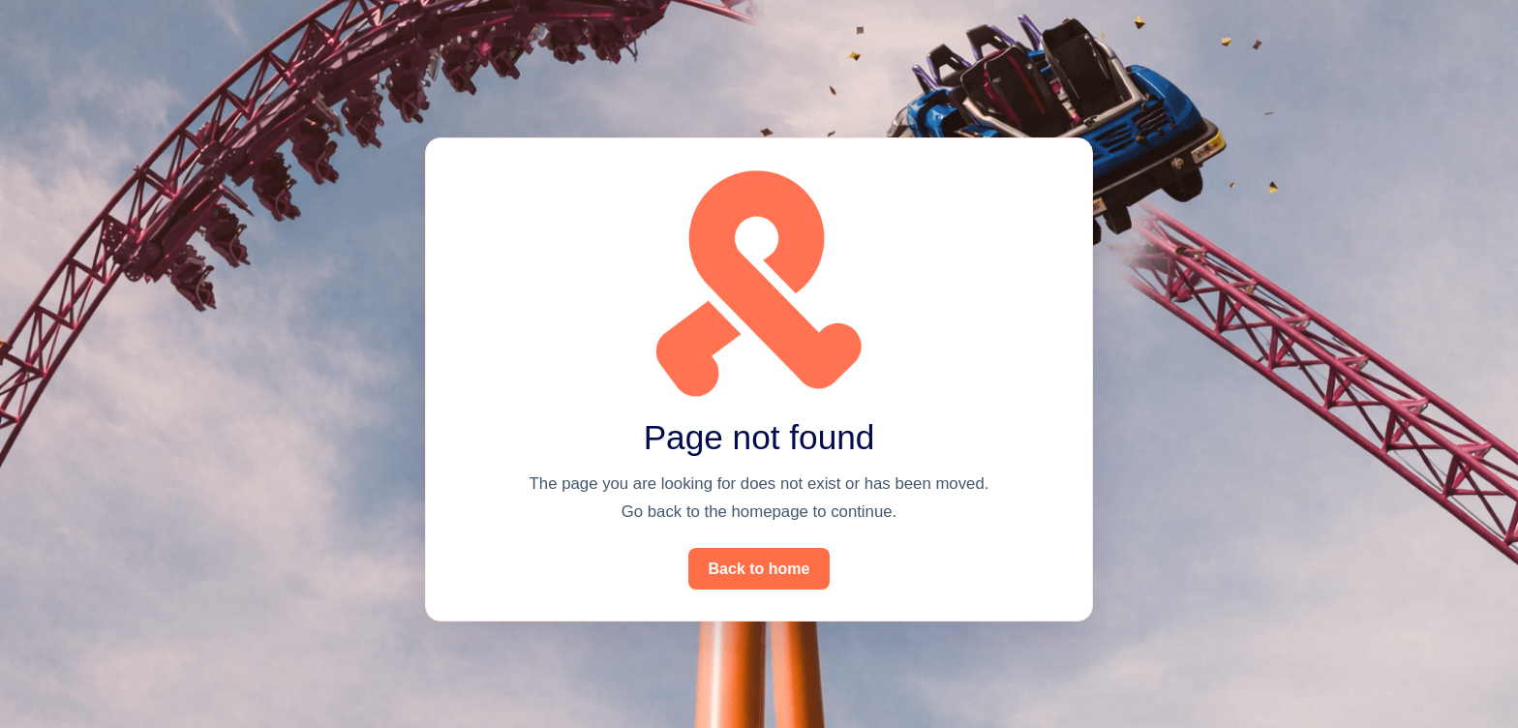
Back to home (759, 569)
